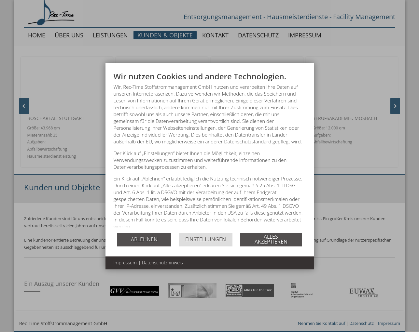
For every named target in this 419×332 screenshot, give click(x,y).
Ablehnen (144, 242)
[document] (210, 152)
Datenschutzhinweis (162, 265)
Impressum (125, 265)
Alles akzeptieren (271, 242)
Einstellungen (205, 242)
